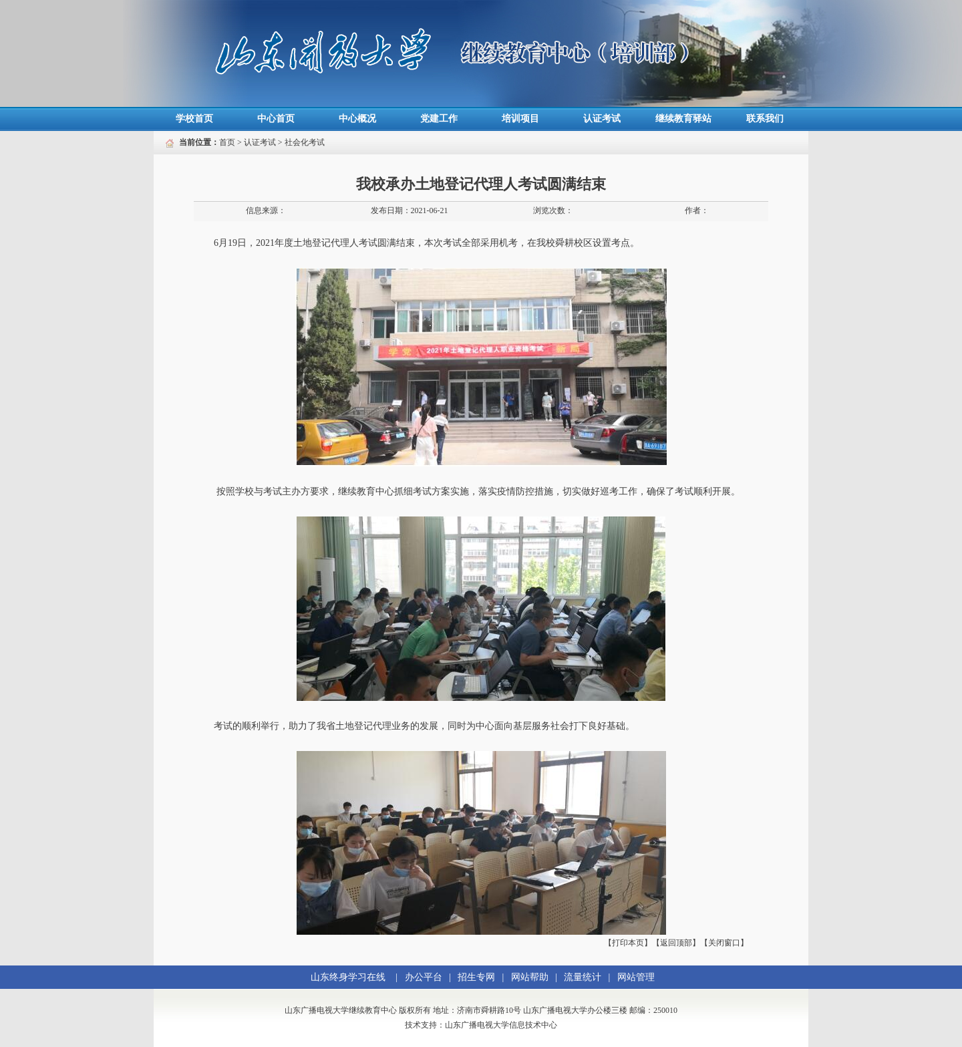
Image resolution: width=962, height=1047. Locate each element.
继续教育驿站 (683, 119)
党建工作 (439, 119)
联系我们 (765, 119)
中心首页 (276, 119)
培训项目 (520, 119)
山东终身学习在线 (348, 977)
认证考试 (602, 119)
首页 (227, 142)
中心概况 (357, 119)
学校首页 (194, 119)
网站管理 (636, 977)
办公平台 (423, 977)
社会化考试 (305, 142)
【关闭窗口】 (724, 942)
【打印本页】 (628, 942)
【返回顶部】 (676, 942)
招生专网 (476, 977)
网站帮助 (529, 977)
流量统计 (582, 977)
